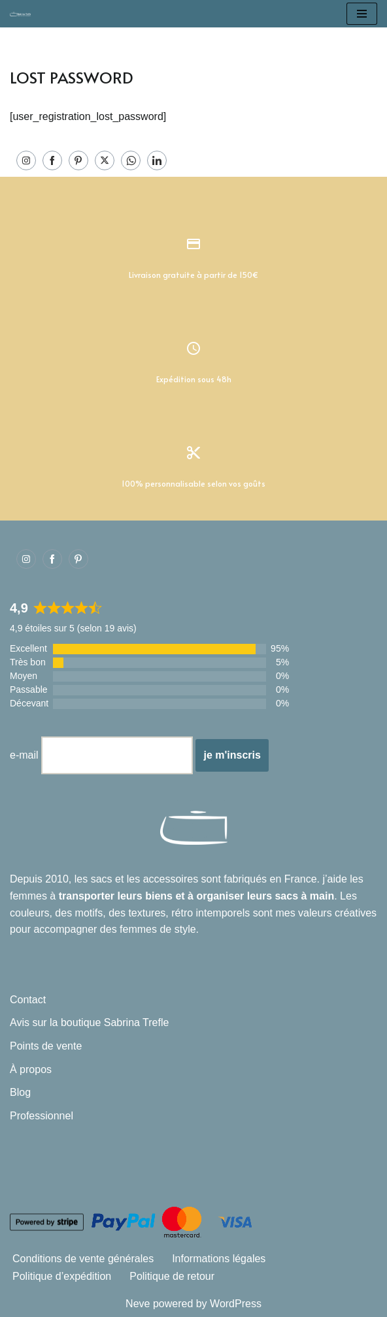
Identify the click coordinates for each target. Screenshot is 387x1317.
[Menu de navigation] (361, 14)
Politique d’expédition (61, 1276)
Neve (138, 1303)
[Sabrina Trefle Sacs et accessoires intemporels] (23, 13)
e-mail (24, 755)
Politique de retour (171, 1276)
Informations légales (218, 1258)
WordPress (235, 1303)
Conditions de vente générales (83, 1258)
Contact (28, 999)
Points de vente (46, 1046)
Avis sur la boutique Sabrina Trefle (89, 1022)
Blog (20, 1092)
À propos (31, 1069)
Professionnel (41, 1115)
